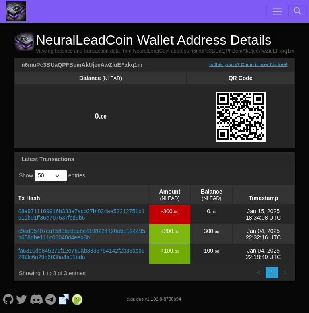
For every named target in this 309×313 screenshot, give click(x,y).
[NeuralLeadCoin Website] (64, 299)
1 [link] (272, 272)
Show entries (52, 175)
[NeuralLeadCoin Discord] (36, 299)
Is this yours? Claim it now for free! (248, 64)
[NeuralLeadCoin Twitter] (22, 299)
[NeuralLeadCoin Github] (8, 299)
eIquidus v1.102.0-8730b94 (154, 299)
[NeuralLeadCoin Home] (16, 11)
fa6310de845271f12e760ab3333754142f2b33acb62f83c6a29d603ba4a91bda (81, 253)
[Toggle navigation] (277, 11)
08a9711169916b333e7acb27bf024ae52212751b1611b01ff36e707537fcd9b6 (81, 214)
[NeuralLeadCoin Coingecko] (77, 299)
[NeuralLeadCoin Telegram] (51, 299)
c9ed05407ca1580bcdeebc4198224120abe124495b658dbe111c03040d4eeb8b (81, 234)
